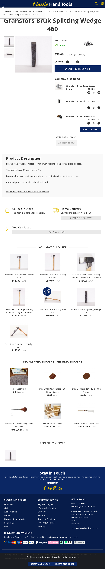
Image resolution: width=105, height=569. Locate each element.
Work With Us (10, 511)
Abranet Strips (19, 388)
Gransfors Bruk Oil (75, 101)
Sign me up (52, 483)
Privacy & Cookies (46, 522)
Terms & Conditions (47, 519)
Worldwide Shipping (47, 508)
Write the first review (66, 136)
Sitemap (41, 526)
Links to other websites (15, 519)
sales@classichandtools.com (84, 528)
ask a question (57, 231)
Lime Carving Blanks (52, 423)
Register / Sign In (46, 504)
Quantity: (59, 61)
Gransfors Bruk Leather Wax (81, 116)
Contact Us (9, 522)
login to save (66, 143)
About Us (8, 504)
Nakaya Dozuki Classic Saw (86, 423)
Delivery (42, 511)
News (7, 526)
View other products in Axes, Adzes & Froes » (27, 191)
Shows (7, 515)
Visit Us (7, 508)
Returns (41, 515)
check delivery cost (81, 218)
